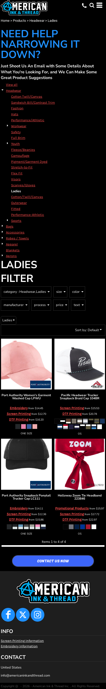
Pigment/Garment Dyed (29, 162)
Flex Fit (16, 173)
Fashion (17, 108)
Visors (16, 179)
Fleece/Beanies (23, 150)
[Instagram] (37, 615)
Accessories (15, 232)
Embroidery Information (19, 646)
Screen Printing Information (22, 641)
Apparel (12, 244)
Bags (9, 226)
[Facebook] (8, 615)
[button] (91, 5)
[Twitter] (23, 615)
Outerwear (19, 203)
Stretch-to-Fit (21, 167)
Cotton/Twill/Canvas (27, 197)
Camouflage (20, 156)
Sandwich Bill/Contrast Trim (33, 102)
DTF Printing (18, 419)
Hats (14, 114)
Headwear (36, 21)
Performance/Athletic (27, 120)
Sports (16, 221)
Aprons (11, 256)
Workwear (18, 126)
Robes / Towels (17, 238)
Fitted (15, 209)
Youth (15, 144)
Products (19, 21)
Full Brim (18, 138)
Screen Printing (19, 414)
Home (5, 21)
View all (12, 85)
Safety (16, 132)
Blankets (13, 250)
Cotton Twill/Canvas (26, 96)
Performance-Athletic (27, 215)
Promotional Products (72, 508)
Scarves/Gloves (23, 185)
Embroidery (19, 408)
